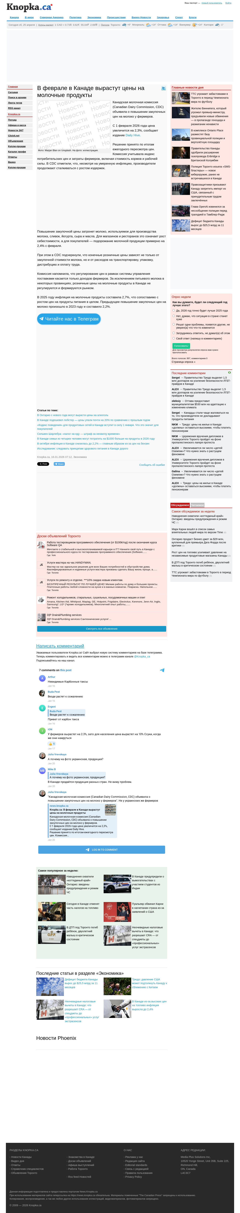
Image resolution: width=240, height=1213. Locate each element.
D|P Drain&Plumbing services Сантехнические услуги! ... (79, 619)
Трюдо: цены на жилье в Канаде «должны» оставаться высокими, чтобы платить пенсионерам (201, 427)
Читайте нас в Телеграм (69, 319)
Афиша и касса (17, 125)
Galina (176, 471)
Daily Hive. (133, 135)
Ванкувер (184, 24)
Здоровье (163, 17)
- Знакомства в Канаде (80, 1157)
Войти (228, 3)
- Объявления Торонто (23, 1172)
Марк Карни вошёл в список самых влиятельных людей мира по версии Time (197, 531)
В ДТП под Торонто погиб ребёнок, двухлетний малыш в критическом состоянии (200, 564)
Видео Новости (141, 17)
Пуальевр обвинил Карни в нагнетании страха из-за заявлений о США (148, 907)
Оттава (162, 24)
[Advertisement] (120, 56)
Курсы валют (45, 24)
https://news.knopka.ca (83, 1195)
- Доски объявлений (79, 1161)
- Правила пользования (138, 1172)
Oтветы (12, 157)
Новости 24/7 (15, 130)
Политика (75, 17)
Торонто (115, 24)
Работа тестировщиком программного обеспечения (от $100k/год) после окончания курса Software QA (102, 544)
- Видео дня (17, 1161)
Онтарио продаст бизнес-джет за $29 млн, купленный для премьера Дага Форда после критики (199, 542)
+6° (129, 25)
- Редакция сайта (134, 1161)
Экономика (94, 17)
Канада (14, 17)
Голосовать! (181, 345)
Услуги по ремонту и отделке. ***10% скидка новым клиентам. (85, 580)
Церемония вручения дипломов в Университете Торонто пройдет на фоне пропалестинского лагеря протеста (197, 439)
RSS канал (14, 108)
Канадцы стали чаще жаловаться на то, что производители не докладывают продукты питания (200, 416)
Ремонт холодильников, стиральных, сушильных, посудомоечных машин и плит (96, 597)
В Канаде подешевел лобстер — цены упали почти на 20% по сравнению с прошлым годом (93, 420)
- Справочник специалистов (27, 1168)
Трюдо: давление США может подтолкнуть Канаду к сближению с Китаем (149, 983)
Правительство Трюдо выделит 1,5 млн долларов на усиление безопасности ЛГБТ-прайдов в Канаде (201, 381)
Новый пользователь (212, 3)
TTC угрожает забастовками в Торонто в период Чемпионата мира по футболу (209, 97)
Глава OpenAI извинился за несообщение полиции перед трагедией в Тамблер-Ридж (209, 210)
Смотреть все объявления (101, 628)
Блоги (193, 17)
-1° (221, 25)
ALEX (175, 389)
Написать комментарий (60, 645)
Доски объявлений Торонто (59, 536)
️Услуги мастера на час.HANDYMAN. (69, 562)
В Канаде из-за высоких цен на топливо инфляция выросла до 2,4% (149, 1005)
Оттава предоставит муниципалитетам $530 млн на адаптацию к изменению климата (199, 404)
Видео (12, 162)
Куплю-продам (17, 146)
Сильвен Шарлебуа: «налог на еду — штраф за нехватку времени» (78, 433)
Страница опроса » (183, 361)
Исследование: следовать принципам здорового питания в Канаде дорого (82, 448)
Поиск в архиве (17, 97)
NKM (175, 424)
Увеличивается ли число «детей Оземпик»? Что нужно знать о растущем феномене (197, 451)
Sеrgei (176, 377)
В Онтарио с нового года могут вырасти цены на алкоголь (72, 415)
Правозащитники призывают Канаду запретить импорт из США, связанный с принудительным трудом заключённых (208, 192)
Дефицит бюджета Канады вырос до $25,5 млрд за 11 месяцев (81, 983)
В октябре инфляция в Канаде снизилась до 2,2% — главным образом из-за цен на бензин (93, 443)
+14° (153, 25)
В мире (29, 17)
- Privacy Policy (133, 1176)
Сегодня (13, 92)
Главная (13, 86)
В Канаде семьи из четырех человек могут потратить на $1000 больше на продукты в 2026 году (96, 438)
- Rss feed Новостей (79, 1176)
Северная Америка (51, 17)
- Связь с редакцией (136, 1168)
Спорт (179, 17)
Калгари (208, 24)
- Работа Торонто (77, 1168)
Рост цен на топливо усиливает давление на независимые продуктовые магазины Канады (199, 554)
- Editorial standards (135, 1165)
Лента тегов (15, 102)
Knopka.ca (14, 114)
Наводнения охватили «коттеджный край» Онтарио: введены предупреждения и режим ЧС (82, 884)
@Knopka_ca (142, 656)
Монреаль (138, 24)
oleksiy (176, 400)
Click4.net (13, 135)
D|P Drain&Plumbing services (64, 614)
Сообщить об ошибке (152, 464)
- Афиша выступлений (80, 1165)
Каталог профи (17, 151)
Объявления (15, 141)
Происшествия (116, 17)
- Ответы (15, 1165)
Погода (105, 24)
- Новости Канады (21, 1157)
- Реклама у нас (133, 1157)
